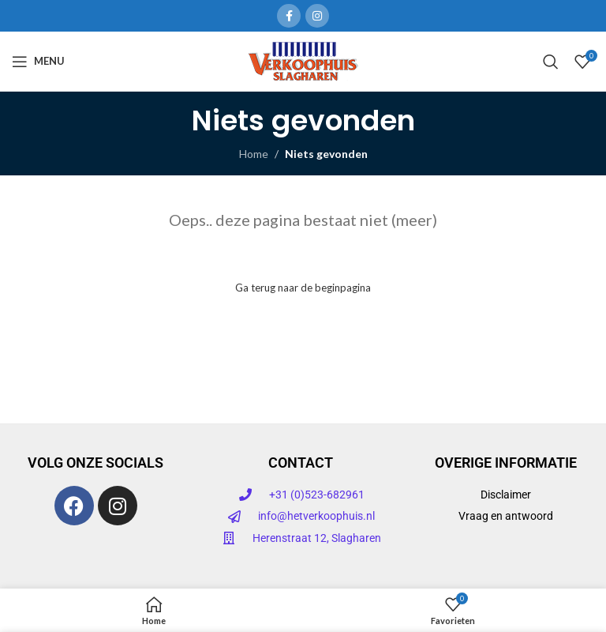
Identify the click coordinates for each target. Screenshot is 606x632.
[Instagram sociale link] (317, 16)
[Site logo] (303, 59)
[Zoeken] (551, 61)
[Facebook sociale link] (289, 16)
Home (253, 153)
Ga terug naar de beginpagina (303, 287)
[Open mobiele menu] (38, 61)
